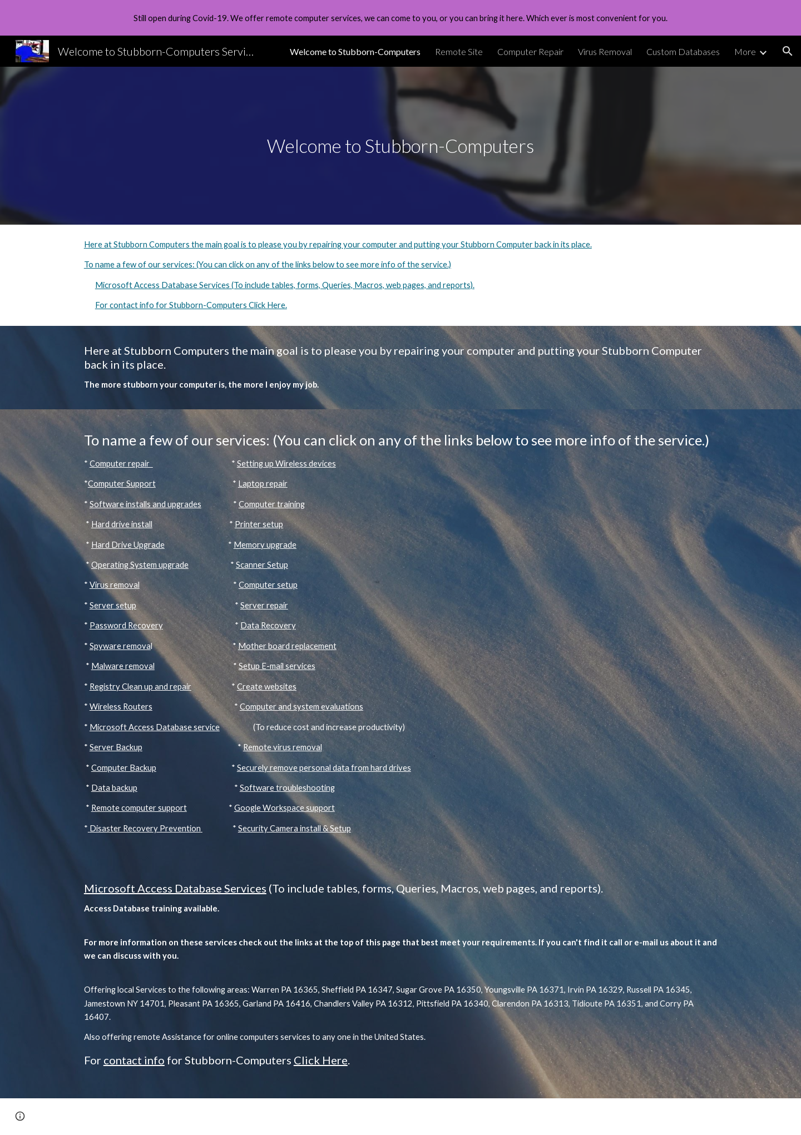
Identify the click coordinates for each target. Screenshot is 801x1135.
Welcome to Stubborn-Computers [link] (355, 51)
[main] (400, 146)
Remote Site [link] (459, 51)
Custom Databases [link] (683, 51)
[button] (787, 51)
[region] (400, 18)
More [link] (745, 51)
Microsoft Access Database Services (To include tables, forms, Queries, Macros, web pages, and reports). (284, 285)
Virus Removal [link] (605, 51)
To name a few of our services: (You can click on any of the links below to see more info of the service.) (267, 264)
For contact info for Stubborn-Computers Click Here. (191, 305)
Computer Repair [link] (530, 51)
